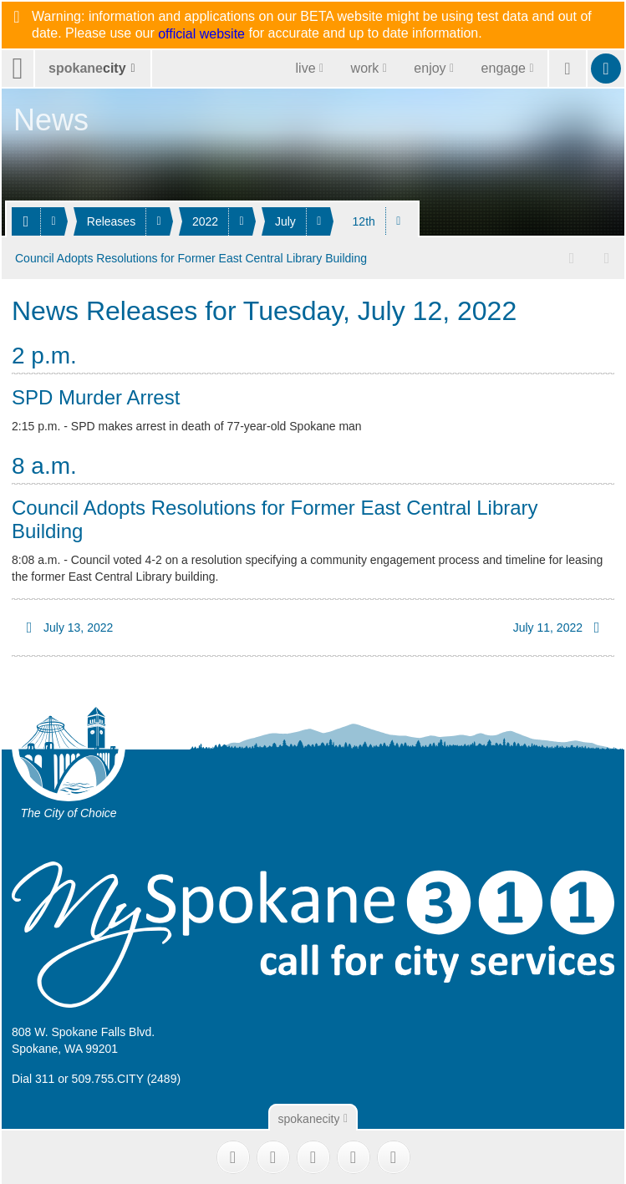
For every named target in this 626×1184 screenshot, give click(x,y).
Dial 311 (33, 1076)
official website (201, 34)
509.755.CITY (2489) (126, 1076)
